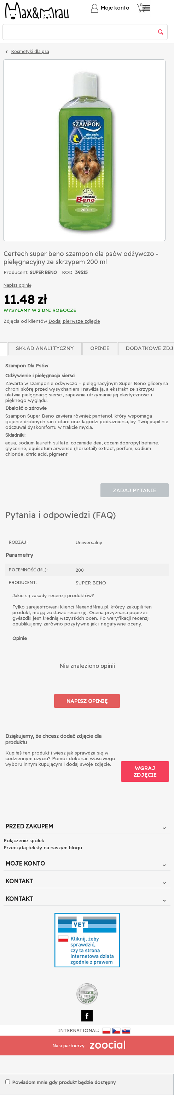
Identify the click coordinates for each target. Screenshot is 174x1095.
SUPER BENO (43, 272)
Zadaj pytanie (134, 490)
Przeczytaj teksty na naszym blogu (43, 847)
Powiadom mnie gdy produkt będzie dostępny (60, 1082)
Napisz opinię (17, 285)
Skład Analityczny (45, 348)
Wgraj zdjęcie (145, 771)
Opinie (100, 348)
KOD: (68, 272)
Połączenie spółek (24, 840)
